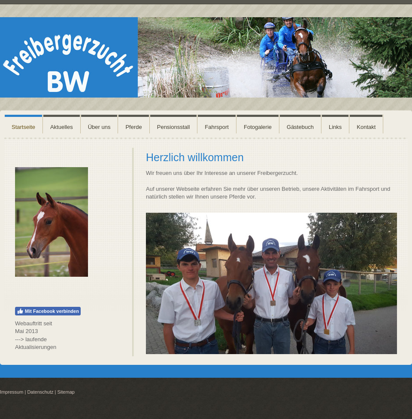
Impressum (11, 392)
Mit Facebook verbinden (48, 311)
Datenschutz (40, 392)
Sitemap (66, 392)
